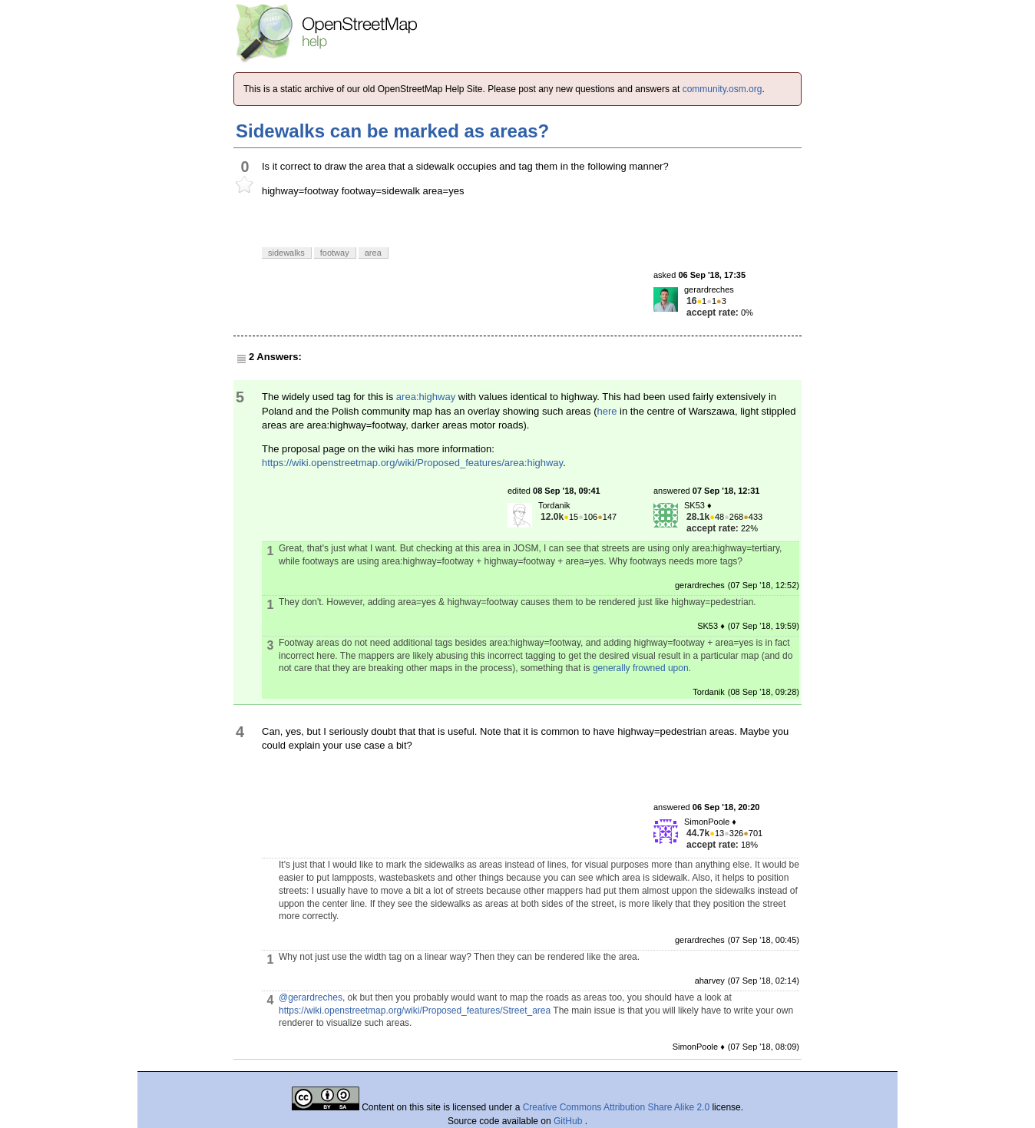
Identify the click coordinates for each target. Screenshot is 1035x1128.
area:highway (425, 396)
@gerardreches (310, 997)
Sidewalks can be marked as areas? (392, 131)
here (607, 411)
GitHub (569, 1121)
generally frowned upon (641, 668)
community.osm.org (722, 89)
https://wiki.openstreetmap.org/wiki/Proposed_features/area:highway (412, 462)
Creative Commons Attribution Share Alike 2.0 (616, 1107)
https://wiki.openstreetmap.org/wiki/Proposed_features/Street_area (415, 1010)
